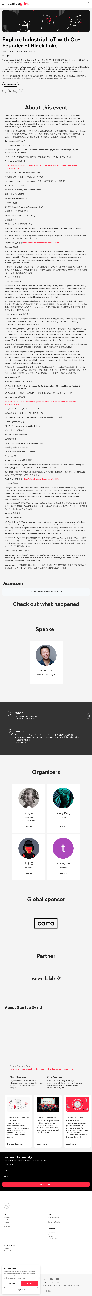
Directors (7, 1226)
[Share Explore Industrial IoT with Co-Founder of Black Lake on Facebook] (4, 91)
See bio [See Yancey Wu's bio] (63, 873)
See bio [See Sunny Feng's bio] (63, 826)
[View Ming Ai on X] (29, 808)
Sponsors (7, 1224)
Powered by (46, 1291)
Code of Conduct (58, 1283)
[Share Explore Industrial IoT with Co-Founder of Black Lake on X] (10, 91)
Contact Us (7, 1251)
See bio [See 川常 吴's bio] (29, 873)
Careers (6, 1249)
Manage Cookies (21, 1289)
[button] (89, 3)
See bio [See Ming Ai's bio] (29, 826)
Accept (30, 1283)
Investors (7, 1218)
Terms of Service (45, 1283)
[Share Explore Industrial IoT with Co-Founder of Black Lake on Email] (21, 91)
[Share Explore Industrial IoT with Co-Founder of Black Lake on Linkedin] (15, 91)
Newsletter (51, 1232)
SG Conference (53, 1218)
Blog (49, 1234)
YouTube (51, 1236)
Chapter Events (53, 1220)
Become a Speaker (54, 1222)
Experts (6, 1220)
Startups (6, 1222)
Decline (12, 1283)
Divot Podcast (52, 1239)
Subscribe (45, 1184)
